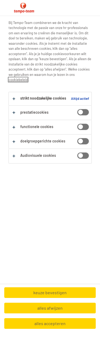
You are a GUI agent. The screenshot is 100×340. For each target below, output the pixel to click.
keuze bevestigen (50, 292)
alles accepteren (50, 323)
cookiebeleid (18, 79)
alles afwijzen (50, 307)
